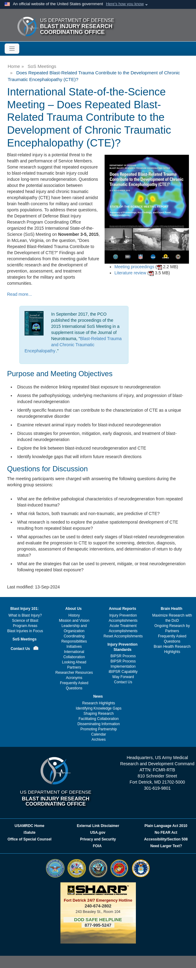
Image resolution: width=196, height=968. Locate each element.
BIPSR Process (123, 656)
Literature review (130, 272)
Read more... (19, 294)
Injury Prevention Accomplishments (123, 618)
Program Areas (25, 626)
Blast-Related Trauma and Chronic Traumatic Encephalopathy (73, 344)
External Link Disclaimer (98, 826)
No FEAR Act (166, 832)
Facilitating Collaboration (99, 719)
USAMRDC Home (29, 826)
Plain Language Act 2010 (165, 826)
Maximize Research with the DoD (172, 618)
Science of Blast (25, 620)
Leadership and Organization (73, 628)
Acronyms (74, 678)
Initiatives (74, 646)
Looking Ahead (74, 662)
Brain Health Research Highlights (172, 649)
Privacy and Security (98, 839)
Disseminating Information (98, 724)
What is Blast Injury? (25, 615)
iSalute (30, 832)
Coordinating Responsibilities (74, 638)
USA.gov (98, 832)
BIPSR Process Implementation (123, 664)
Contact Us (20, 649)
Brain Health (171, 608)
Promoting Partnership (98, 729)
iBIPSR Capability (123, 671)
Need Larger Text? (166, 846)
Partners (74, 667)
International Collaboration (74, 654)
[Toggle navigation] (12, 48)
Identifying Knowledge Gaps (98, 708)
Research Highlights (98, 703)
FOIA (97, 846)
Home (14, 66)
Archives (99, 739)
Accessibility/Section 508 (166, 839)
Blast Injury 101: (24, 608)
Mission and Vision (74, 620)
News (98, 696)
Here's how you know (125, 4)
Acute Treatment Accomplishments (123, 628)
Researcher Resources (74, 672)
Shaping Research (98, 713)
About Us (73, 608)
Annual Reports (122, 608)
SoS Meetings (42, 66)
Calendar (98, 734)
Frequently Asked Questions (74, 685)
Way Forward (123, 677)
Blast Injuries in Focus (25, 631)
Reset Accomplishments (123, 636)
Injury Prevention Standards (123, 647)
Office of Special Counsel (29, 839)
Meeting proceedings (134, 266)
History (74, 615)
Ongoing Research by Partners (172, 628)
